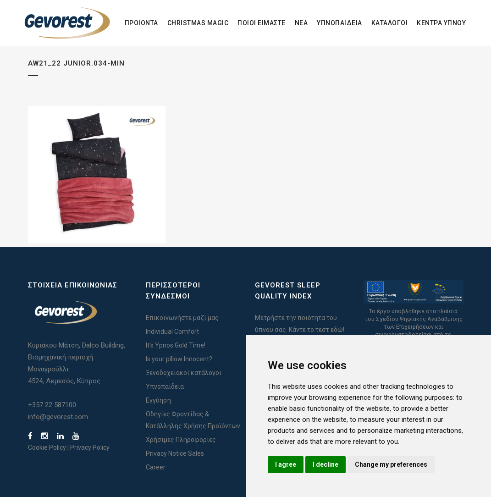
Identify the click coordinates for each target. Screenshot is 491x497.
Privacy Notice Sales (175, 453)
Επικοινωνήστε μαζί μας (182, 317)
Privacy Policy (90, 447)
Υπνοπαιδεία (165, 386)
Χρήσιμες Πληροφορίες (181, 439)
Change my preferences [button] (391, 464)
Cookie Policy (47, 447)
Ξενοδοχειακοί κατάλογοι (183, 372)
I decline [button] (325, 464)
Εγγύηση (158, 400)
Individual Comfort (172, 331)
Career (156, 467)
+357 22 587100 (52, 405)
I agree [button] (285, 464)
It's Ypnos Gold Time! (175, 345)
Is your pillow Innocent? (179, 359)
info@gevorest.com (58, 417)
